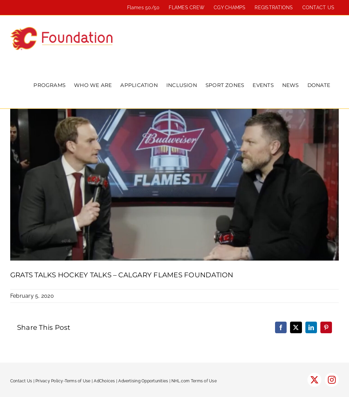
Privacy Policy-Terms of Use (62, 381)
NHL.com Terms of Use (194, 381)
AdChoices (104, 381)
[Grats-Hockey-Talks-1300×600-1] (174, 185)
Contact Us (21, 381)
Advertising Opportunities (143, 381)
